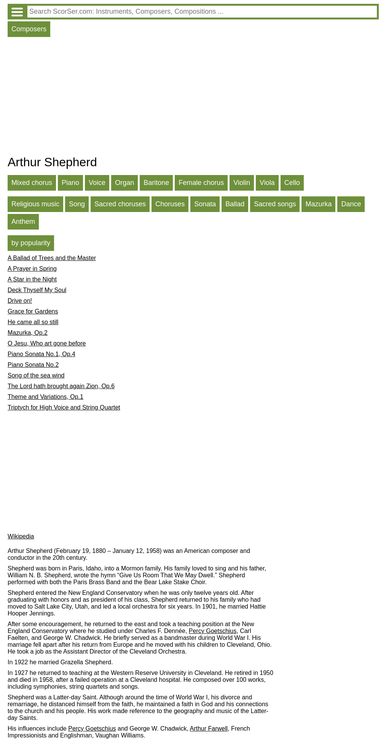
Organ (124, 182)
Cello (292, 182)
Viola (267, 182)
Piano (70, 182)
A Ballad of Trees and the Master (52, 258)
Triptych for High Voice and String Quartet (64, 407)
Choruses (170, 204)
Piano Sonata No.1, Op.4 (41, 354)
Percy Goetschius (212, 631)
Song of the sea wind (36, 375)
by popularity (30, 243)
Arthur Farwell (209, 728)
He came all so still (33, 322)
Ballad (234, 204)
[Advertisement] (193, 98)
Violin (241, 182)
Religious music (35, 204)
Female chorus (201, 182)
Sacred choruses (120, 204)
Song (77, 204)
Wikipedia (21, 536)
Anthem (23, 221)
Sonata (205, 204)
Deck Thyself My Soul (37, 290)
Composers (28, 29)
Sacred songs (275, 204)
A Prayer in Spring (32, 268)
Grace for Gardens (33, 311)
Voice (97, 182)
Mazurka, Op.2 (28, 332)
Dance (351, 204)
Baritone (156, 182)
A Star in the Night (32, 279)
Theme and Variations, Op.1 (45, 397)
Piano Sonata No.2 (33, 364)
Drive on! (20, 300)
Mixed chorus (31, 182)
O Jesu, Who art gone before (47, 343)
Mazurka (318, 204)
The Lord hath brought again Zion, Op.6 (61, 386)
